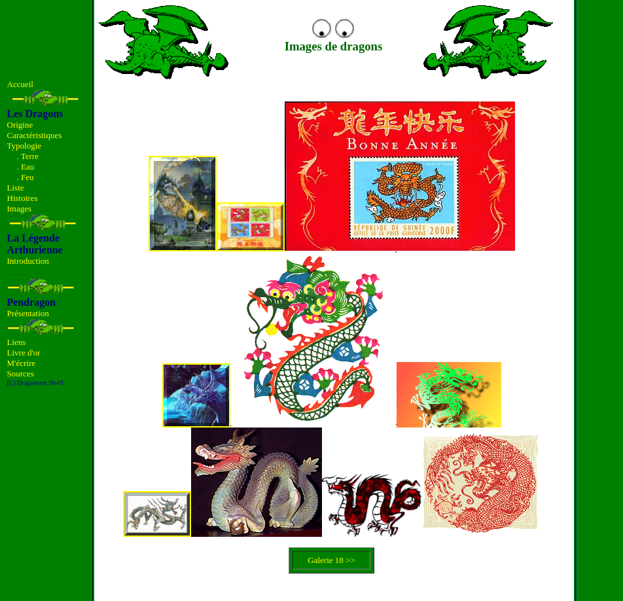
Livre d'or (24, 352)
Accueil (20, 84)
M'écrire (21, 363)
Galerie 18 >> (331, 560)
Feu (27, 177)
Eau (27, 167)
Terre (30, 156)
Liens (16, 342)
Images (19, 208)
